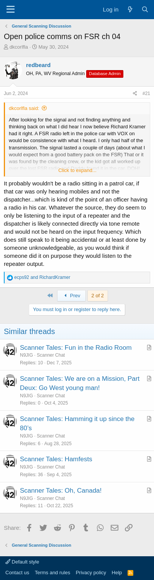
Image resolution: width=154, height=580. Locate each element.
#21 (146, 93)
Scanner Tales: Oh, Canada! (61, 490)
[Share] (135, 93)
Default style (22, 562)
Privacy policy (91, 572)
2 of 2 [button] (98, 295)
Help (117, 572)
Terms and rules (52, 572)
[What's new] (129, 9)
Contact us (17, 572)
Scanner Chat (51, 355)
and (42, 277)
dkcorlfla (19, 47)
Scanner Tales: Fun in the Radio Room (76, 347)
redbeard (38, 65)
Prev (71, 295)
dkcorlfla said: (24, 108)
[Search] (145, 9)
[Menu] (11, 9)
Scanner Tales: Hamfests (56, 459)
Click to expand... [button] (77, 170)
